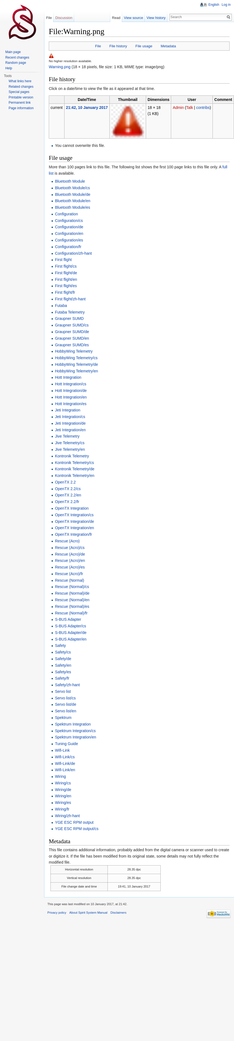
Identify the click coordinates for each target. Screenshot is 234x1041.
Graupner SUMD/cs (71, 325)
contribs (203, 107)
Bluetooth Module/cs (72, 188)
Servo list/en (65, 711)
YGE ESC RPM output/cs (76, 828)
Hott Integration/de (71, 390)
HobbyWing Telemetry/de (76, 364)
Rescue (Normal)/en (72, 600)
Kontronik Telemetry (72, 456)
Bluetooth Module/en (72, 201)
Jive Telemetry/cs (69, 443)
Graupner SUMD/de (72, 331)
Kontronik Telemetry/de (74, 469)
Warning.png (60, 67)
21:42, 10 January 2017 (87, 107)
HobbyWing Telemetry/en (76, 371)
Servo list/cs (65, 698)
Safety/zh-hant (67, 685)
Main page (13, 52)
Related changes (21, 87)
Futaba (61, 305)
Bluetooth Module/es (72, 207)
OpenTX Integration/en (74, 528)
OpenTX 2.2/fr (67, 501)
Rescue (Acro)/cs (69, 547)
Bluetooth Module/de (72, 194)
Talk (189, 107)
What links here (20, 81)
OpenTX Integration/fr (73, 534)
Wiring (60, 776)
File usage (143, 46)
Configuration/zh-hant (73, 253)
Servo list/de (65, 704)
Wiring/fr (62, 809)
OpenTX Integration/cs (74, 515)
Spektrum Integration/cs (75, 731)
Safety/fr (62, 678)
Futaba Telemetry (70, 312)
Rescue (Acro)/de (70, 554)
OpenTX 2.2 (65, 482)
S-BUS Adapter (68, 619)
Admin (178, 107)
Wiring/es (63, 802)
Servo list (63, 691)
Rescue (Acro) (67, 541)
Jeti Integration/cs (70, 416)
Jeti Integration (67, 410)
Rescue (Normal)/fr (71, 613)
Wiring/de (63, 789)
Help (8, 68)
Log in (226, 5)
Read (116, 18)
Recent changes (17, 57)
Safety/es (63, 672)
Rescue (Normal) (69, 580)
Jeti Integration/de (70, 423)
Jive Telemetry (67, 436)
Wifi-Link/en (65, 770)
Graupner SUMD (69, 318)
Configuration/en (69, 233)
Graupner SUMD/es (72, 345)
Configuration (66, 214)
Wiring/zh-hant (67, 816)
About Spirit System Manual (88, 912)
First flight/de (66, 273)
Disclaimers (119, 912)
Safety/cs (63, 652)
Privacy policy (56, 912)
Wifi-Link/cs (65, 757)
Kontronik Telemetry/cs (74, 462)
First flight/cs (66, 266)
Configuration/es (69, 240)
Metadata (168, 46)
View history (156, 18)
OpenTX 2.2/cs (67, 489)
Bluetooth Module (70, 181)
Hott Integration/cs (70, 384)
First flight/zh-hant (70, 299)
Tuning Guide (66, 743)
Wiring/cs (63, 783)
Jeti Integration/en (70, 430)
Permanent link (20, 103)
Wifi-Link (62, 750)
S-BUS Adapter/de (70, 632)
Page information (21, 108)
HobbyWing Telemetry (74, 351)
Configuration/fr (68, 247)
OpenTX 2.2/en (68, 495)
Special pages (19, 92)
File (98, 46)
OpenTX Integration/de (74, 521)
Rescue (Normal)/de (72, 593)
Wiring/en (63, 796)
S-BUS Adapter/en (70, 639)
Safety (60, 645)
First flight (63, 259)
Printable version (21, 97)
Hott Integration (68, 377)
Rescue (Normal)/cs (72, 586)
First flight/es (66, 286)
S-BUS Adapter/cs (70, 626)
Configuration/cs (69, 220)
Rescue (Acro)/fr (69, 574)
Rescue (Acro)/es (70, 567)
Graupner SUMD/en (72, 338)
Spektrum (63, 717)
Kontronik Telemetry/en (74, 475)
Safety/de (63, 659)
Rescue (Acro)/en (70, 560)
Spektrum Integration (73, 724)
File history (118, 46)
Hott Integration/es (70, 404)
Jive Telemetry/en (70, 449)
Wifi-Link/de (65, 763)
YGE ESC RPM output (74, 822)
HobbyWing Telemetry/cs (76, 358)
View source (133, 18)
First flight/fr (65, 292)
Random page (15, 63)
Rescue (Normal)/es (72, 606)
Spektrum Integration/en (75, 737)
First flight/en (66, 279)
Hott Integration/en (71, 397)
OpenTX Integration (71, 508)
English (213, 5)
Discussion (63, 18)
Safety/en (63, 665)
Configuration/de (69, 227)
